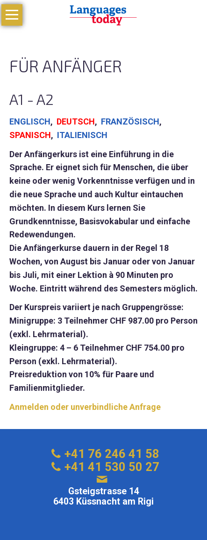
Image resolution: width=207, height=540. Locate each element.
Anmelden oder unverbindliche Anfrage (85, 407)
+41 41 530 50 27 (111, 467)
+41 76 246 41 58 (111, 454)
